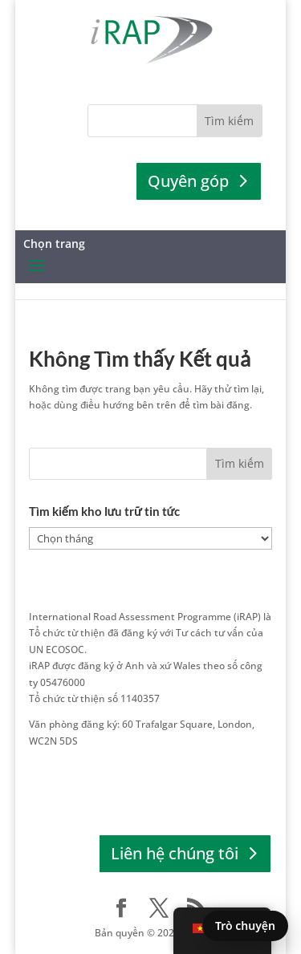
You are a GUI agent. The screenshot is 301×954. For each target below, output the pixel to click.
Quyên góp (188, 181)
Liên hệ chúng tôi (174, 853)
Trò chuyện (245, 925)
